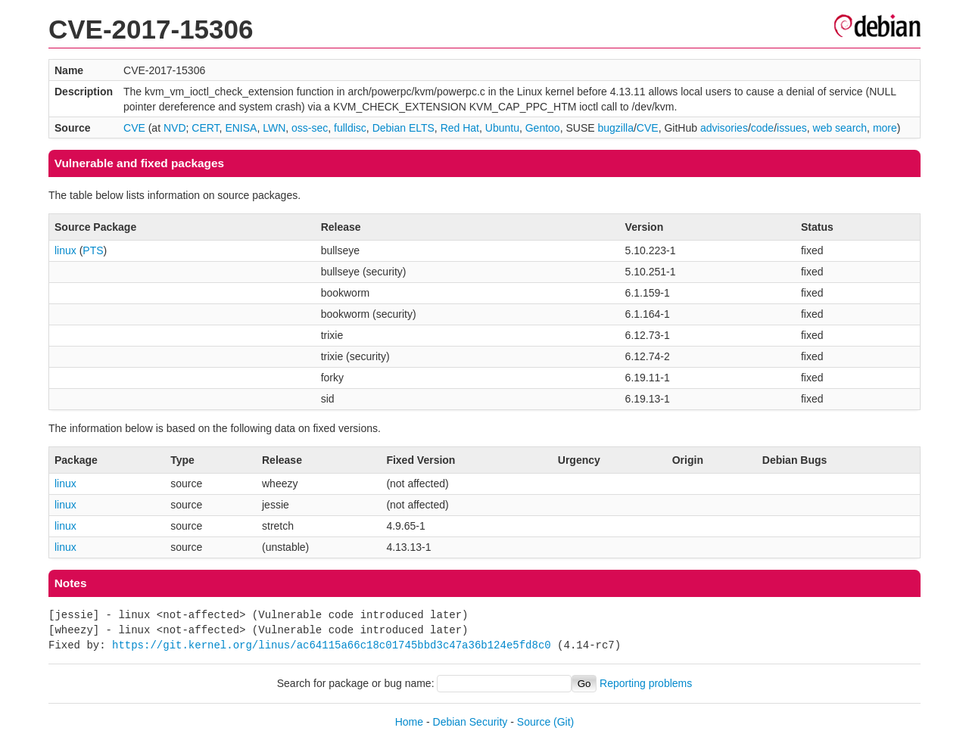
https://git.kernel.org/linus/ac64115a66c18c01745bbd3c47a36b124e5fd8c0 (331, 645)
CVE (134, 128)
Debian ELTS (403, 128)
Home (409, 722)
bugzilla (615, 128)
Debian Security (470, 722)
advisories (724, 128)
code (762, 128)
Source (533, 722)
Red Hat (460, 128)
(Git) (563, 722)
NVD (175, 128)
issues (792, 128)
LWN (274, 128)
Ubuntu (502, 128)
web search (840, 128)
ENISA (241, 128)
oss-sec (309, 128)
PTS (93, 250)
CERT (205, 128)
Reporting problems (646, 683)
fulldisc (350, 128)
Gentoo (542, 128)
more (885, 128)
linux (65, 250)
